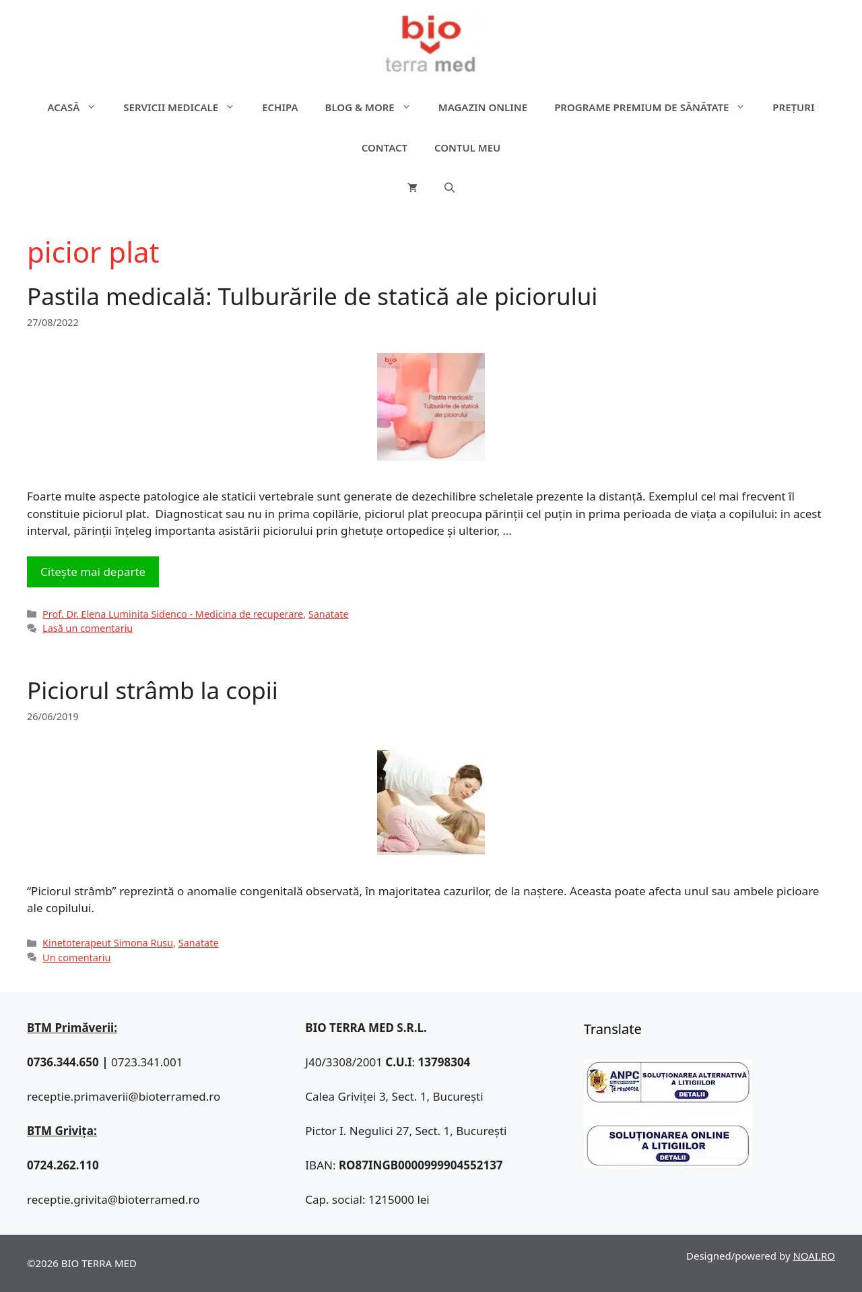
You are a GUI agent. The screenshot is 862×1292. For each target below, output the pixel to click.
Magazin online (482, 107)
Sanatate (328, 614)
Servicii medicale (185, 107)
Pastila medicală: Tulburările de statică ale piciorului (312, 296)
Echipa (280, 107)
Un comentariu (76, 957)
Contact (384, 147)
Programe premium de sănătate (656, 107)
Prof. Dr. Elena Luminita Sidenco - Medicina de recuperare (172, 614)
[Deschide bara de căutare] (449, 188)
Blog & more (375, 107)
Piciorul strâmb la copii (152, 690)
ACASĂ (79, 107)
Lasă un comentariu (87, 628)
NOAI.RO (814, 1255)
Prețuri (793, 107)
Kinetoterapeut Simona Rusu (107, 942)
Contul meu (467, 147)
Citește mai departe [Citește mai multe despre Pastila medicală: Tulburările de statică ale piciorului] (92, 571)
